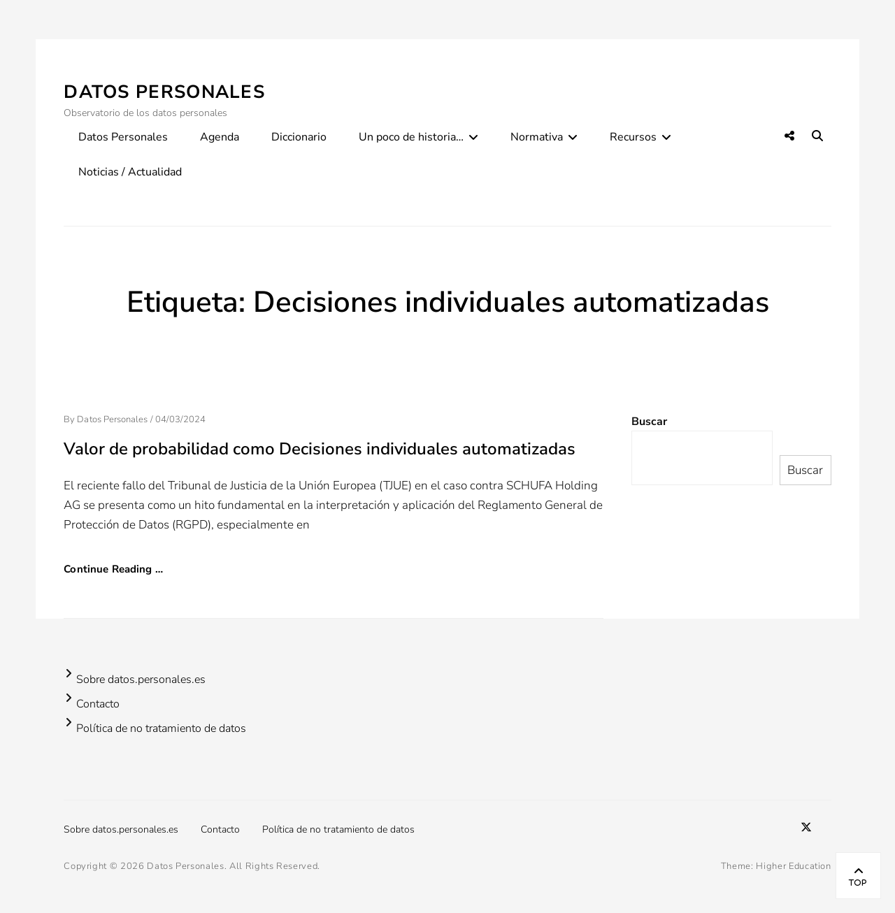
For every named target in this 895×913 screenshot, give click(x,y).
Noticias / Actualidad (130, 172)
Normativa (536, 137)
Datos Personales (164, 92)
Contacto (98, 704)
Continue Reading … (113, 569)
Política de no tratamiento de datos (161, 728)
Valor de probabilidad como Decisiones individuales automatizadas (319, 449)
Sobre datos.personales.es (141, 679)
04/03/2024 (180, 419)
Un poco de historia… (411, 137)
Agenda (219, 137)
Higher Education (793, 866)
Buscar (649, 421)
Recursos (633, 137)
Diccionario (299, 137)
